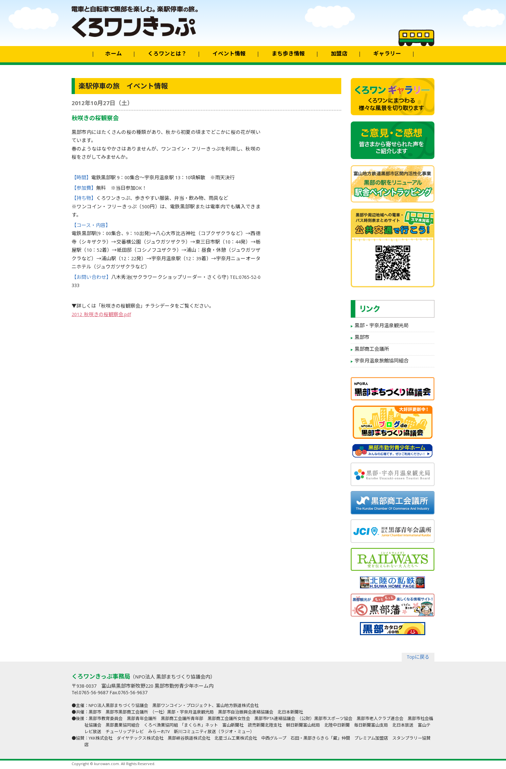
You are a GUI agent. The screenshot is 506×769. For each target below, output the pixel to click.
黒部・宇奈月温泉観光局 (382, 326)
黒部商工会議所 (372, 350)
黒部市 (362, 338)
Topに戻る (418, 658)
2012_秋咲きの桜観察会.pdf (101, 315)
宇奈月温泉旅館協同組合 (382, 361)
